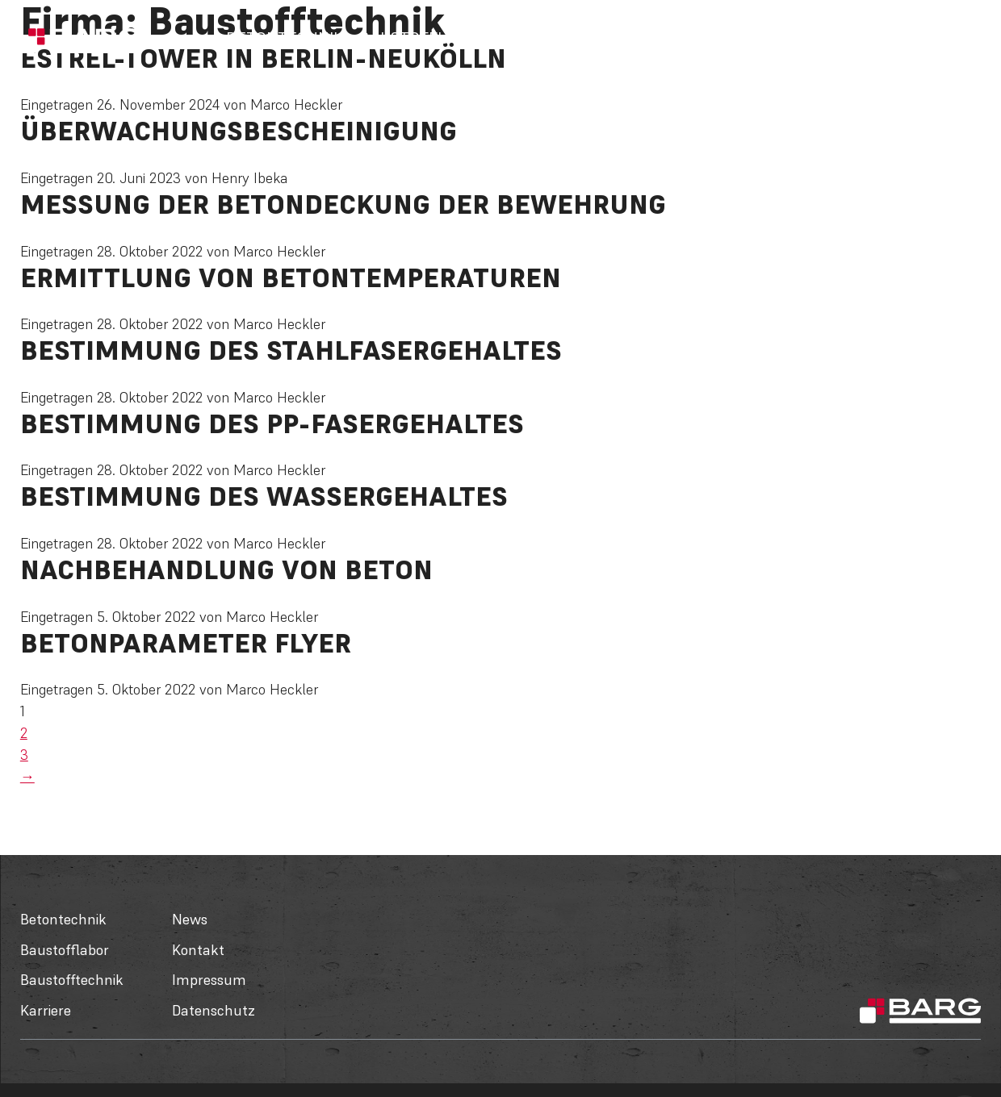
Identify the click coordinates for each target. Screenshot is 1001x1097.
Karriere (692, 37)
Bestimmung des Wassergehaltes (264, 496)
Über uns (826, 37)
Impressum (209, 979)
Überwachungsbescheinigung (238, 131)
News (756, 37)
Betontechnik (284, 37)
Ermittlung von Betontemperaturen (290, 277)
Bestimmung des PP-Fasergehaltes (272, 423)
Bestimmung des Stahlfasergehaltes (291, 350)
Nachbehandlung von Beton (226, 569)
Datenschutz (213, 1010)
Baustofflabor (423, 37)
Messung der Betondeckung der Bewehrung (343, 204)
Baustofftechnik (575, 37)
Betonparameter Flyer (185, 643)
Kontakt (903, 37)
